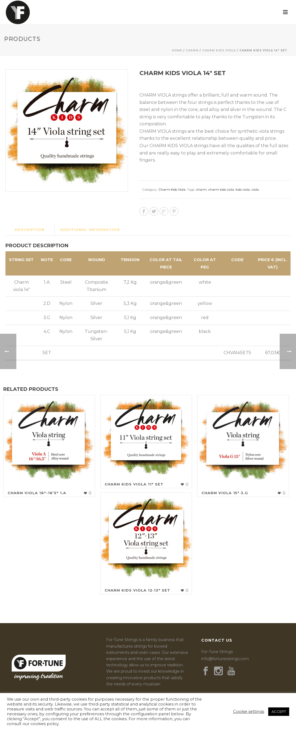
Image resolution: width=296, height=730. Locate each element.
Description (29, 229)
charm (201, 189)
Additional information (90, 229)
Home (177, 50)
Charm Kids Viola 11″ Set (134, 484)
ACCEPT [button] (278, 711)
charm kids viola (221, 189)
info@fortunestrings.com (225, 658)
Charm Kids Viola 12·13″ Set (137, 590)
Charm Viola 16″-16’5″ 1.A (37, 493)
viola (255, 189)
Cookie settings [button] (248, 711)
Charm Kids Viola (219, 50)
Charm (192, 50)
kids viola (243, 189)
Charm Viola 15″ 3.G (225, 493)
